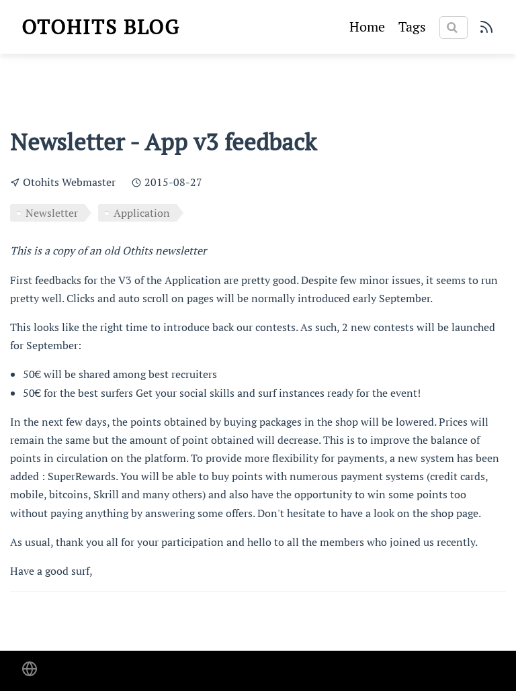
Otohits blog (101, 26)
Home (367, 26)
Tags (412, 26)
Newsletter (52, 212)
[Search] (453, 27)
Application (142, 212)
